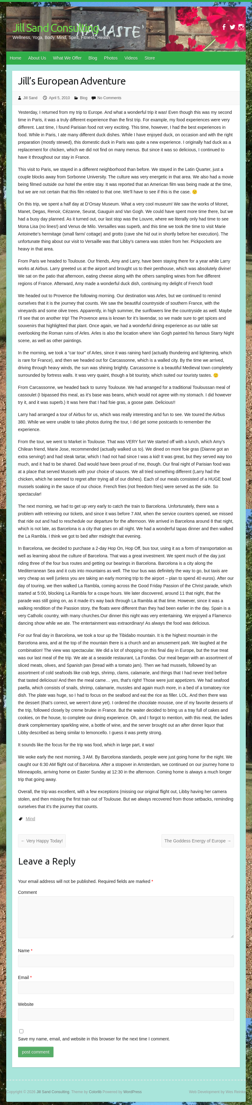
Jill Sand (30, 98)
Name (25, 950)
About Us (37, 58)
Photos (111, 58)
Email (25, 977)
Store (149, 58)
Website (26, 1004)
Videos (131, 58)
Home (15, 58)
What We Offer (67, 58)
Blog (92, 58)
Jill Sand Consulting (55, 27)
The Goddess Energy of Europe (197, 840)
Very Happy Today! (42, 840)
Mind (30, 818)
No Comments (109, 98)
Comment (27, 892)
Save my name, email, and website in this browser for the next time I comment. (94, 1038)
